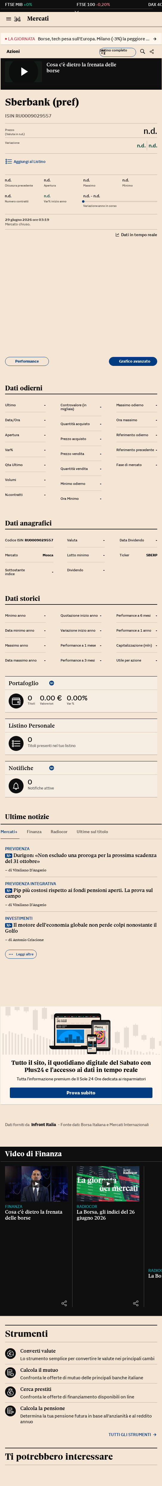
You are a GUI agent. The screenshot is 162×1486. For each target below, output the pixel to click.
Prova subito (81, 1093)
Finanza (13, 1206)
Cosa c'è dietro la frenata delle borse (81, 67)
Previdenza (17, 849)
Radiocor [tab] (59, 831)
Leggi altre (20, 954)
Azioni (13, 51)
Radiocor (87, 1206)
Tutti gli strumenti (133, 1434)
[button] (117, 52)
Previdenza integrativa (30, 884)
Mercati (38, 18)
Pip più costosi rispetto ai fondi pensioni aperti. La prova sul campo (79, 893)
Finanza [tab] (34, 831)
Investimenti (19, 918)
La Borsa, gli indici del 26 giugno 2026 (106, 1215)
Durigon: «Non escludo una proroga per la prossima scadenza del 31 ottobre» (81, 858)
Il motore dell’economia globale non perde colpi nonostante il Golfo (81, 928)
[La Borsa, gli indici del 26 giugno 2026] (108, 1183)
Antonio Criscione (28, 939)
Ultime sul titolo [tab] (92, 831)
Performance (27, 361)
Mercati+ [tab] (9, 831)
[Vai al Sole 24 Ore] (17, 19)
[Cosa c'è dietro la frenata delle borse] (36, 1183)
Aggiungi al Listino (25, 162)
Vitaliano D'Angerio (29, 870)
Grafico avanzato (134, 361)
